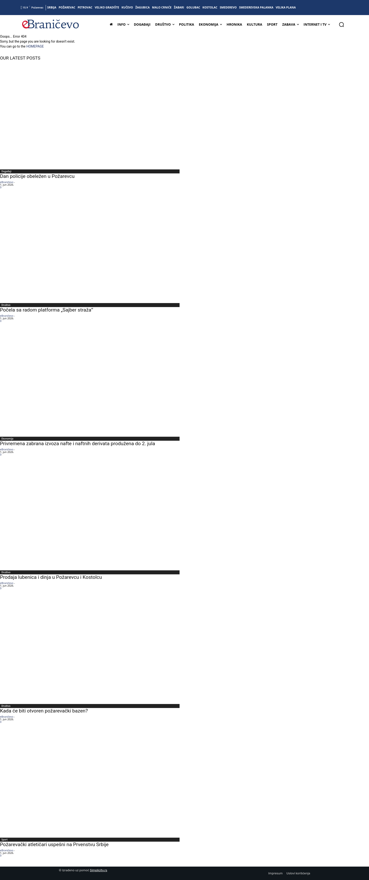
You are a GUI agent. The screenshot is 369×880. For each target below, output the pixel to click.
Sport (4, 839)
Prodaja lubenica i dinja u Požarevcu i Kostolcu (51, 577)
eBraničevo (6, 182)
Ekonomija (7, 438)
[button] (341, 24)
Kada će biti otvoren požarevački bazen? (44, 711)
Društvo (5, 305)
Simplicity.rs (98, 870)
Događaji (6, 171)
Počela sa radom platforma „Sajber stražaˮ (46, 310)
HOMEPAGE (35, 46)
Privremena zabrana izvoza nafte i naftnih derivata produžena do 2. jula (77, 443)
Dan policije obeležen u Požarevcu (38, 176)
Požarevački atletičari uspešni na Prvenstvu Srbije (54, 844)
